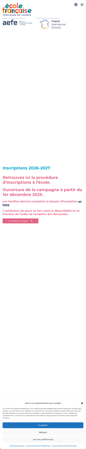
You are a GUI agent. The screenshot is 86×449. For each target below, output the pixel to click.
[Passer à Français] (76, 4)
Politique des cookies (17, 446)
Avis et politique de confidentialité (38, 446)
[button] (82, 403)
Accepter (43, 425)
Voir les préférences (43, 439)
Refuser (43, 432)
